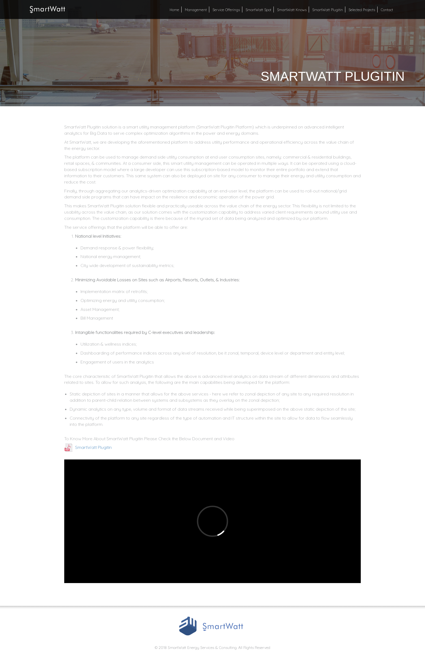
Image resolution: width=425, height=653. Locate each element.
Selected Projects (362, 10)
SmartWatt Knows (292, 10)
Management (196, 10)
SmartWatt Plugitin (327, 10)
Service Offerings (226, 10)
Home (174, 10)
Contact (387, 10)
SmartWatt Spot (258, 10)
